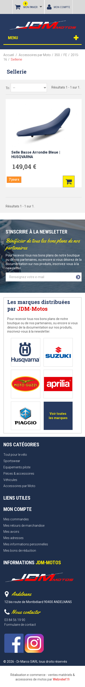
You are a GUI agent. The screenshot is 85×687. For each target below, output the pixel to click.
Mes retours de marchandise (23, 525)
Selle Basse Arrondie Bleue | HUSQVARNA (35, 154)
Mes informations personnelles (25, 544)
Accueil (8, 55)
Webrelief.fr (61, 679)
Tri (7, 88)
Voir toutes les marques (58, 416)
